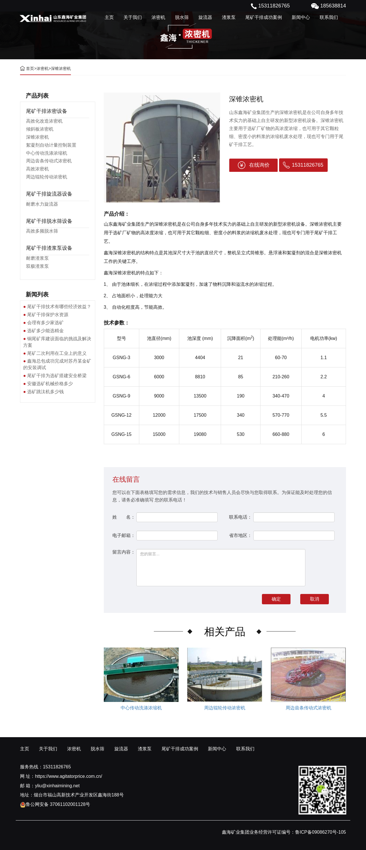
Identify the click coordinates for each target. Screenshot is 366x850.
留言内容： (123, 552)
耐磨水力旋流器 (42, 204)
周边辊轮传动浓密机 (46, 176)
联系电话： (240, 517)
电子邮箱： (123, 535)
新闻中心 (301, 17)
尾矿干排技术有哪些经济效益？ (59, 306)
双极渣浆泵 (37, 266)
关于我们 (133, 17)
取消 (314, 599)
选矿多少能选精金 (45, 330)
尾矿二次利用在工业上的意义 (57, 353)
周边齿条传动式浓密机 (49, 160)
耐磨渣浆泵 (37, 258)
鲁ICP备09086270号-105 (320, 832)
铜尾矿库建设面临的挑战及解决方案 (57, 342)
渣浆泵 (229, 17)
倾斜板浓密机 (39, 129)
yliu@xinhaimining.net (57, 785)
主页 (109, 17)
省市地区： (240, 535)
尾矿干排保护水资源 (47, 314)
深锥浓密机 (37, 137)
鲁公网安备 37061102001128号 (55, 804)
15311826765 (307, 165)
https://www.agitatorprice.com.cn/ (68, 776)
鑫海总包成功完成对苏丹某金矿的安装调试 (57, 364)
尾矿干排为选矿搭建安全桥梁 (57, 375)
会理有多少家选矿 (45, 322)
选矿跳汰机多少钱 (45, 391)
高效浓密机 (37, 168)
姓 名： (123, 517)
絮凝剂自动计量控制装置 (51, 145)
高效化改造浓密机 (44, 121)
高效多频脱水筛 (42, 231)
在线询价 (259, 165)
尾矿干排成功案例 (263, 17)
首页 (30, 68)
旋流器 (205, 17)
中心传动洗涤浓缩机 (46, 153)
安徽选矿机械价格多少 (50, 383)
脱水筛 (182, 17)
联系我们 (329, 17)
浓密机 (158, 17)
